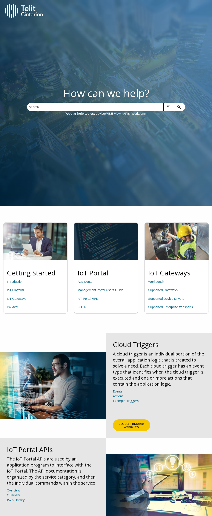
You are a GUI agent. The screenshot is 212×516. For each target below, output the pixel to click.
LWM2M (12, 307)
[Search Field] (106, 107)
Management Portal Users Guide (100, 290)
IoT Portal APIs (88, 298)
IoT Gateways (16, 298)
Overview (13, 490)
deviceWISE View (108, 113)
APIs (126, 113)
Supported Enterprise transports (170, 307)
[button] (168, 107)
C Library (13, 495)
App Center (86, 281)
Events (118, 391)
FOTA (82, 307)
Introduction (15, 281)
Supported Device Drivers (166, 298)
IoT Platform (15, 290)
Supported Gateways (163, 290)
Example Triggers (126, 408)
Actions (118, 396)
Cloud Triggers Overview (131, 425)
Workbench (139, 113)
